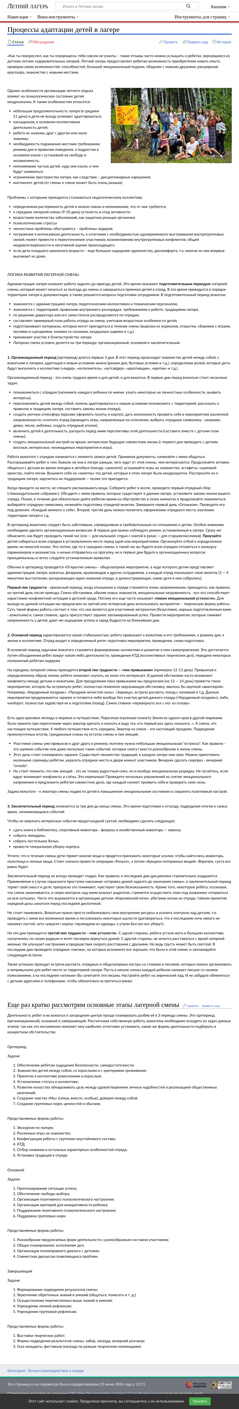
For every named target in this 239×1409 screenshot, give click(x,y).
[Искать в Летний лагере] (127, 6)
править (193, 1006)
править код (211, 1006)
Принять (200, 1401)
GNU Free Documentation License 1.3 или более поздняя (116, 1393)
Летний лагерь (27, 6)
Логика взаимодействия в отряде (56, 1370)
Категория (16, 1370)
